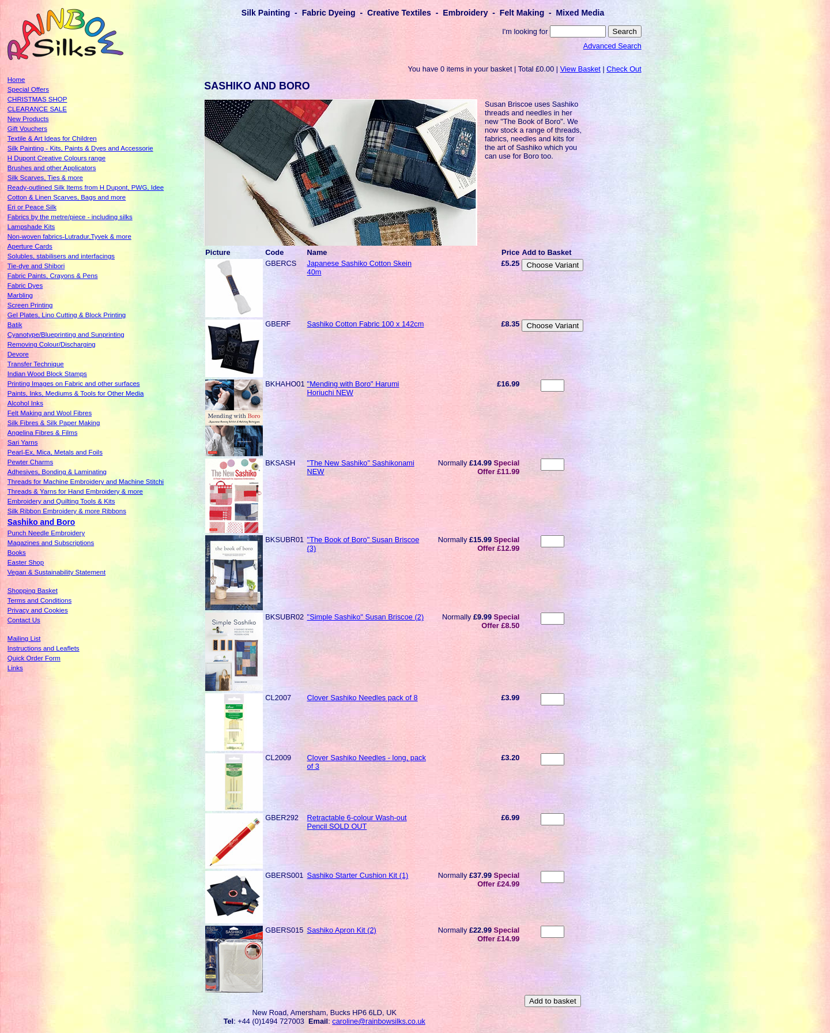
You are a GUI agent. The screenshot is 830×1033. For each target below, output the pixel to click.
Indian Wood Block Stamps (47, 373)
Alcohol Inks (25, 403)
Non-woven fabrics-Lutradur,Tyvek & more (69, 236)
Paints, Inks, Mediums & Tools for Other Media (75, 393)
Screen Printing (30, 305)
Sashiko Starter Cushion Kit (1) (358, 875)
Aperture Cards (29, 246)
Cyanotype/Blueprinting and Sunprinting (65, 334)
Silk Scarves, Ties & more (45, 177)
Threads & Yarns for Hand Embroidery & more (75, 491)
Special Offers (28, 89)
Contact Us (23, 620)
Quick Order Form (34, 658)
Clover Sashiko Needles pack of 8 (362, 697)
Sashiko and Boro (41, 522)
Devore (18, 354)
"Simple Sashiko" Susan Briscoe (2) (365, 617)
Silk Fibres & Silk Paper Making (53, 422)
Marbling (20, 295)
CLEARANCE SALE (37, 109)
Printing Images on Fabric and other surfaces (73, 383)
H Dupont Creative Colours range (56, 158)
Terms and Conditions (39, 600)
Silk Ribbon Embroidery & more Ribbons (66, 511)
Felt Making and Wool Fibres (49, 413)
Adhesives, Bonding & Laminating (57, 471)
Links (15, 667)
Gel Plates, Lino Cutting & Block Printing (66, 314)
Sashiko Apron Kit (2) (341, 930)
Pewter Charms (30, 462)
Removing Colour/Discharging (51, 344)
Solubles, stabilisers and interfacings (61, 256)
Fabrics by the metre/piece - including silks (70, 216)
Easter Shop (25, 562)
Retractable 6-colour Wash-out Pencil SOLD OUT (357, 822)
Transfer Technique (35, 363)
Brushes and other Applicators (51, 167)
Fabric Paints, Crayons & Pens (52, 275)
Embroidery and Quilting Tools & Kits (61, 501)
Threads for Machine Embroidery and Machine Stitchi (85, 481)
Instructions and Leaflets (43, 648)
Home (16, 79)
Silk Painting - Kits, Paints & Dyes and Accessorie (80, 148)
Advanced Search (612, 46)
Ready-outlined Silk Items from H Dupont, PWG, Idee (85, 187)
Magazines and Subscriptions (50, 542)
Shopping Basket (32, 590)
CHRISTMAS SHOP (37, 99)
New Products (28, 118)
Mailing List (24, 638)
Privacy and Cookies (37, 610)
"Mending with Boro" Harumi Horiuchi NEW (353, 388)
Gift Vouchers (27, 128)
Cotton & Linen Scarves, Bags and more (66, 197)
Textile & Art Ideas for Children (52, 138)
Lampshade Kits (31, 226)
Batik (14, 324)
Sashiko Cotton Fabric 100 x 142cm (365, 324)
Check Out (623, 69)
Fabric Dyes (25, 285)
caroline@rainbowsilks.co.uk (378, 1021)
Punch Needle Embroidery (46, 532)
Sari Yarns (22, 442)
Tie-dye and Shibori (36, 265)
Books (16, 552)
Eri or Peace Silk (31, 207)
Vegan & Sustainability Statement (56, 572)
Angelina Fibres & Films (42, 432)
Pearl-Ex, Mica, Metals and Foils (55, 452)
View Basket (580, 69)
